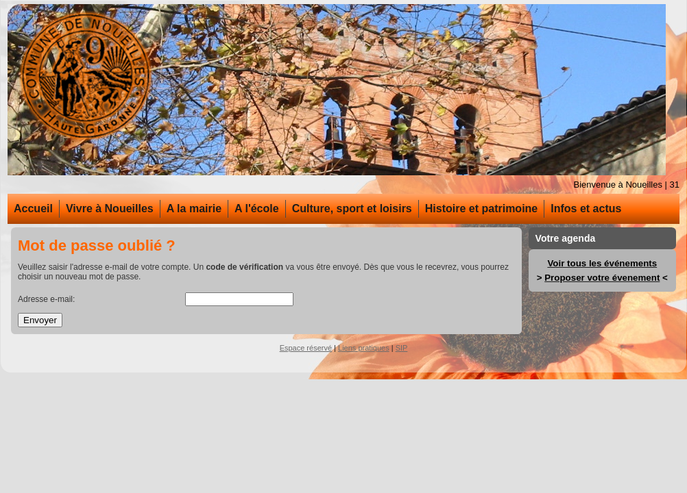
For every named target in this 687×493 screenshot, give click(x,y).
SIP (402, 348)
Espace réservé (306, 348)
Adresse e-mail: (46, 299)
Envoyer (40, 320)
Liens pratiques (363, 348)
